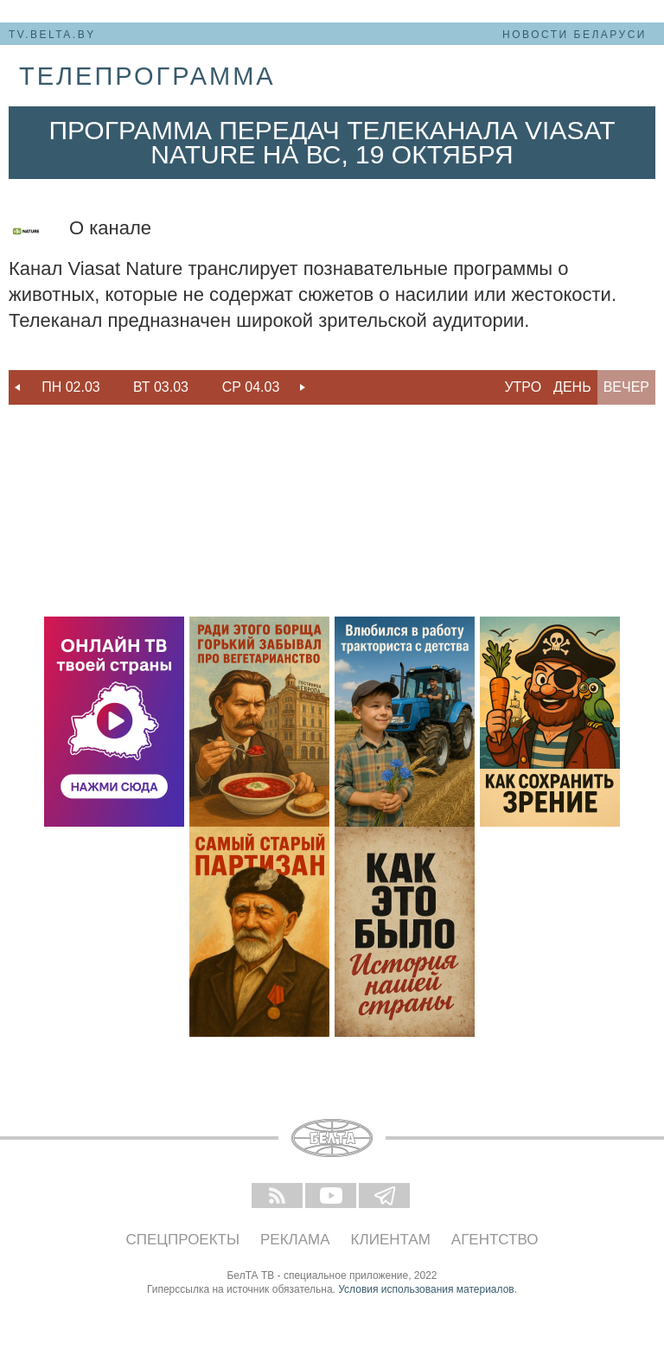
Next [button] (302, 387)
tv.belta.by (52, 35)
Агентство (495, 1239)
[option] (71, 387)
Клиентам (391, 1239)
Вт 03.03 (160, 387)
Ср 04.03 (251, 387)
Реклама (295, 1239)
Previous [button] (17, 387)
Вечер (626, 387)
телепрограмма (147, 76)
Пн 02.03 (71, 387)
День (572, 387)
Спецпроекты (183, 1239)
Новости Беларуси (574, 35)
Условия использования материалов (426, 1289)
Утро (522, 387)
